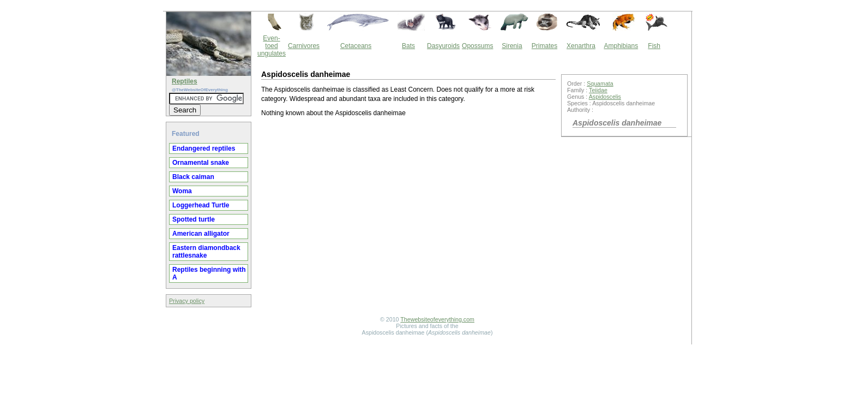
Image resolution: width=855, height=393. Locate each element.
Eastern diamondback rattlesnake (206, 251)
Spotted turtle (193, 219)
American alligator (201, 233)
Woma (182, 191)
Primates (544, 46)
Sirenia (512, 46)
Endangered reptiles (203, 148)
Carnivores (304, 46)
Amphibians (621, 46)
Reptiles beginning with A (209, 273)
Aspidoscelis (605, 96)
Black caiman (193, 177)
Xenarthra (581, 46)
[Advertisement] (408, 215)
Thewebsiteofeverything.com (437, 319)
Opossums (477, 46)
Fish (654, 46)
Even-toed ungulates (271, 45)
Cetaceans (355, 46)
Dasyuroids (443, 46)
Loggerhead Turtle (200, 205)
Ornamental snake (200, 162)
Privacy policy (186, 300)
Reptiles (184, 81)
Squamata (600, 83)
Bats (408, 46)
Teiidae (598, 90)
